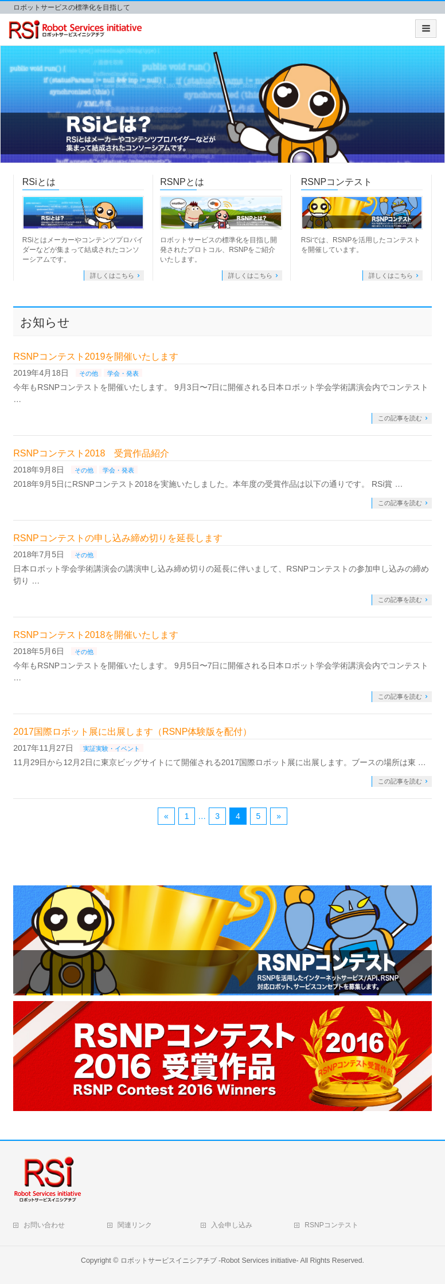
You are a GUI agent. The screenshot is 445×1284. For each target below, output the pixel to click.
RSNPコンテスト (336, 182)
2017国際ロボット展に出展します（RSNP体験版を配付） (132, 731)
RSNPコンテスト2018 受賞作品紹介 (91, 453)
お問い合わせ (44, 1225)
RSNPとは (182, 182)
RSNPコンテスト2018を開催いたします (95, 635)
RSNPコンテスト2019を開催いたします (95, 356)
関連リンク (135, 1225)
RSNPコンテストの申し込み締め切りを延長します (117, 538)
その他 (88, 373)
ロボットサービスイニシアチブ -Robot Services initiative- (209, 1261)
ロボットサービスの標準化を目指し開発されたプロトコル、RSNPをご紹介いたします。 (218, 249)
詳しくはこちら (112, 275)
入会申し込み (231, 1225)
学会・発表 (123, 373)
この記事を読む (400, 418)
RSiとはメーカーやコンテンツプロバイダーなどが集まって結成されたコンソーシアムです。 (82, 249)
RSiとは (39, 182)
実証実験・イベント (111, 748)
